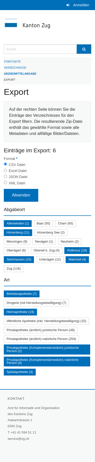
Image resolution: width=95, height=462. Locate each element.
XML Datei (17, 183)
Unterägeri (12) (50, 259)
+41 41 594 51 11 (23, 432)
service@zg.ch (18, 439)
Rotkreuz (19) (77, 250)
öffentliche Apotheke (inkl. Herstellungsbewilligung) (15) (46, 321)
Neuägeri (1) (44, 241)
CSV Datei (17, 165)
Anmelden (81, 5)
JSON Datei (18, 177)
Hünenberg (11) (18, 232)
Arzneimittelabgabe (20, 73)
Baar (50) (43, 223)
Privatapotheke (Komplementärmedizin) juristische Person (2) (43, 349)
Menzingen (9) (17, 241)
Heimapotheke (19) (20, 312)
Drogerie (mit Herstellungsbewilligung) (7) (36, 303)
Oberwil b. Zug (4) (47, 250)
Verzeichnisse (15, 67)
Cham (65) (65, 223)
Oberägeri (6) (16, 250)
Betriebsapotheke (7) (22, 294)
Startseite (12, 61)
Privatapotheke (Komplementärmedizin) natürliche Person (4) (43, 361)
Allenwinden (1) (18, 223)
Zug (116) (14, 268)
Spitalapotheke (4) (20, 372)
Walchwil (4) (77, 259)
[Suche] (84, 49)
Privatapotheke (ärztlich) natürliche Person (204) (41, 339)
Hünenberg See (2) (51, 232)
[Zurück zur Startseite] (47, 27)
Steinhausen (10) (19, 259)
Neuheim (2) (70, 241)
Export (9, 79)
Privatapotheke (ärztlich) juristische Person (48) (41, 330)
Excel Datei (18, 171)
